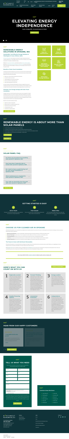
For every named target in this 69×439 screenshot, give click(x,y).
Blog (34, 1)
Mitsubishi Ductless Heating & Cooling (41, 421)
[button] (6, 40)
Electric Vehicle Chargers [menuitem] (33, 6)
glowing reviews (9, 247)
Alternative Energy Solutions (40, 425)
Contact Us (61, 6)
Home (36, 417)
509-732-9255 (61, 2)
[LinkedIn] (60, 416)
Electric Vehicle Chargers (39, 423)
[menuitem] (4, 437)
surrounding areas (30, 247)
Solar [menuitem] (17, 5)
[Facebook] (58, 416)
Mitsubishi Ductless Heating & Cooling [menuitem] (24, 6)
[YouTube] (62, 416)
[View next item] (5, 349)
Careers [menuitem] (49, 5)
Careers (31, 1)
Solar (36, 419)
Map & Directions (21, 419)
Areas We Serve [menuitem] (53, 6)
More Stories (12, 349)
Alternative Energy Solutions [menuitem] (42, 6)
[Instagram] (65, 416)
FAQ (28, 1)
